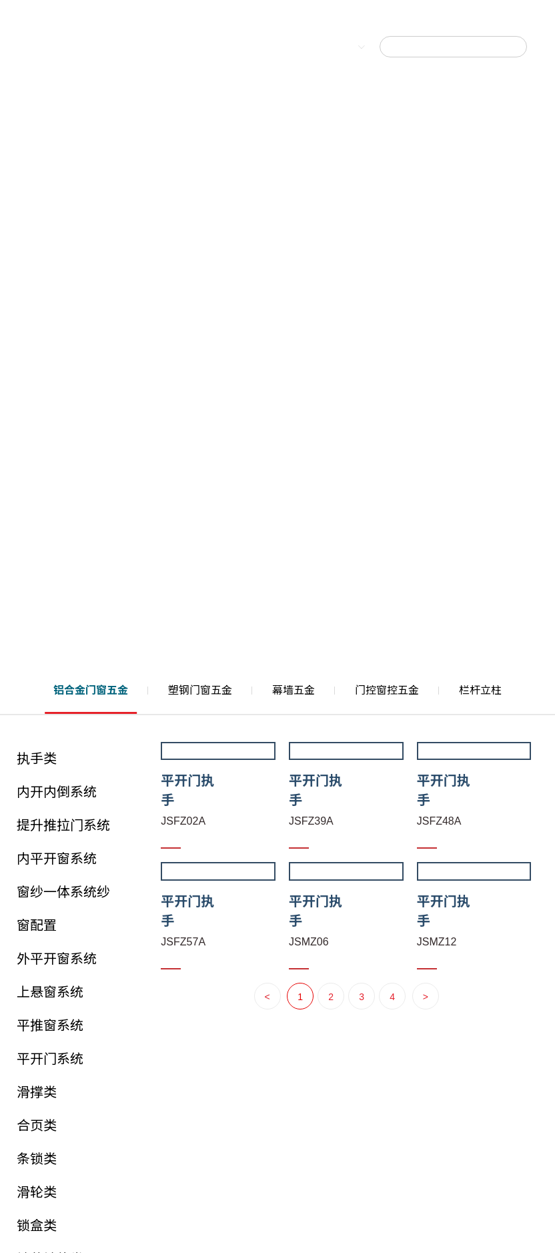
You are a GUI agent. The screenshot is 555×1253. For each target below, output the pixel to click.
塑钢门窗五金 (200, 690)
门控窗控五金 (387, 690)
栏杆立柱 (480, 690)
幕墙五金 (293, 690)
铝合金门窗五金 (90, 690)
